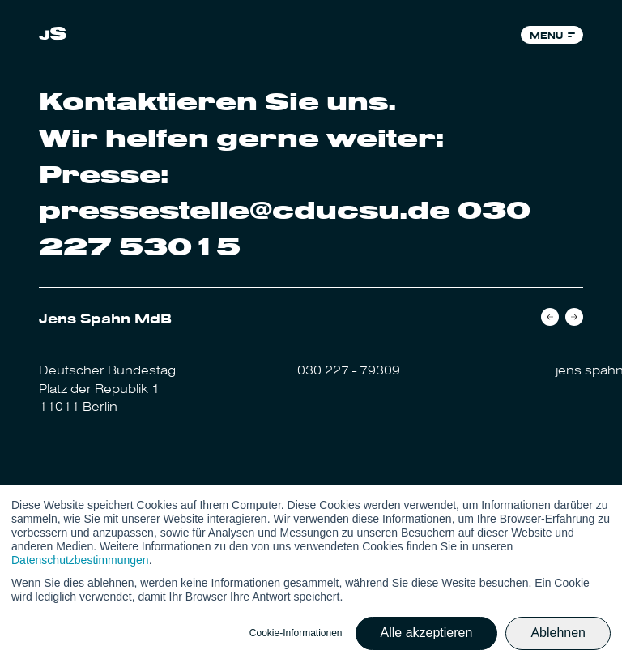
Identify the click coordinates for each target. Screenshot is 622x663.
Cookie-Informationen (296, 633)
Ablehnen (558, 632)
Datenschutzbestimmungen (80, 560)
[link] (52, 35)
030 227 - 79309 (348, 369)
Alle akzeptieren (427, 632)
